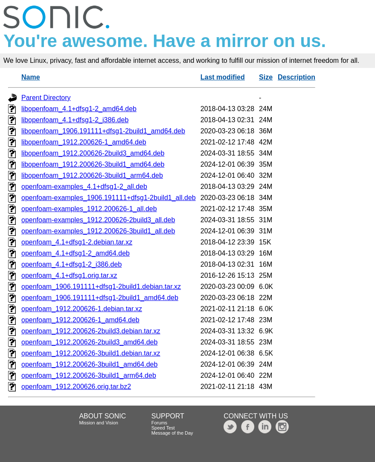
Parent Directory (46, 97)
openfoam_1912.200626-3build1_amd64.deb (89, 364)
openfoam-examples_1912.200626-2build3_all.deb (98, 220)
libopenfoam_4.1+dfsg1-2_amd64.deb (79, 108)
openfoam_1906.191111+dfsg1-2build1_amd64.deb (99, 297)
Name (30, 77)
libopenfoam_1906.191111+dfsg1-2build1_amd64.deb (103, 131)
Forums (159, 422)
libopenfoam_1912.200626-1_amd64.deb (83, 142)
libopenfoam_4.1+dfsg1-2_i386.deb (74, 120)
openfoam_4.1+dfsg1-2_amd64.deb (75, 253)
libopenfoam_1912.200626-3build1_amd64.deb (92, 164)
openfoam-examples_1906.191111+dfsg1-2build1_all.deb (108, 197)
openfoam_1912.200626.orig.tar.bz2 (76, 386)
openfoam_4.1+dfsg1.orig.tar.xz (69, 275)
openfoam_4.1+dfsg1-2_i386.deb (71, 264)
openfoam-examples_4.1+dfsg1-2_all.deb (84, 186)
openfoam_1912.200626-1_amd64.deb (80, 320)
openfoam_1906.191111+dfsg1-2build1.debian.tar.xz (101, 286)
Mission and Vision (98, 422)
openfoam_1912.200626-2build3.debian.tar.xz (90, 331)
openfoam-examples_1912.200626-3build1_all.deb (98, 231)
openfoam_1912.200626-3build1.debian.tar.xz (90, 353)
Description (296, 77)
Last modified (223, 77)
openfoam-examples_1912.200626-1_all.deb (89, 208)
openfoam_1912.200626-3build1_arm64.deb (88, 375)
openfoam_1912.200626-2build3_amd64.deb (89, 342)
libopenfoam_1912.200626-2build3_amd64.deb (92, 153)
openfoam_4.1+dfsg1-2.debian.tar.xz (76, 242)
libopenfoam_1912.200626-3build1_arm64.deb (92, 175)
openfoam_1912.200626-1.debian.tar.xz (81, 308)
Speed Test (163, 427)
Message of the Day (172, 433)
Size (266, 77)
